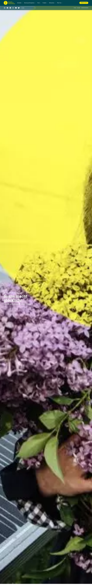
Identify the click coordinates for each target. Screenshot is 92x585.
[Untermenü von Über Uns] (59, 3)
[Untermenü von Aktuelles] (19, 3)
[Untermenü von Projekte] (45, 3)
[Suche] (34, 8)
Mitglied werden (84, 2)
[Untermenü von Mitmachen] (52, 3)
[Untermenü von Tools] (39, 3)
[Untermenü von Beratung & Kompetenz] (29, 3)
